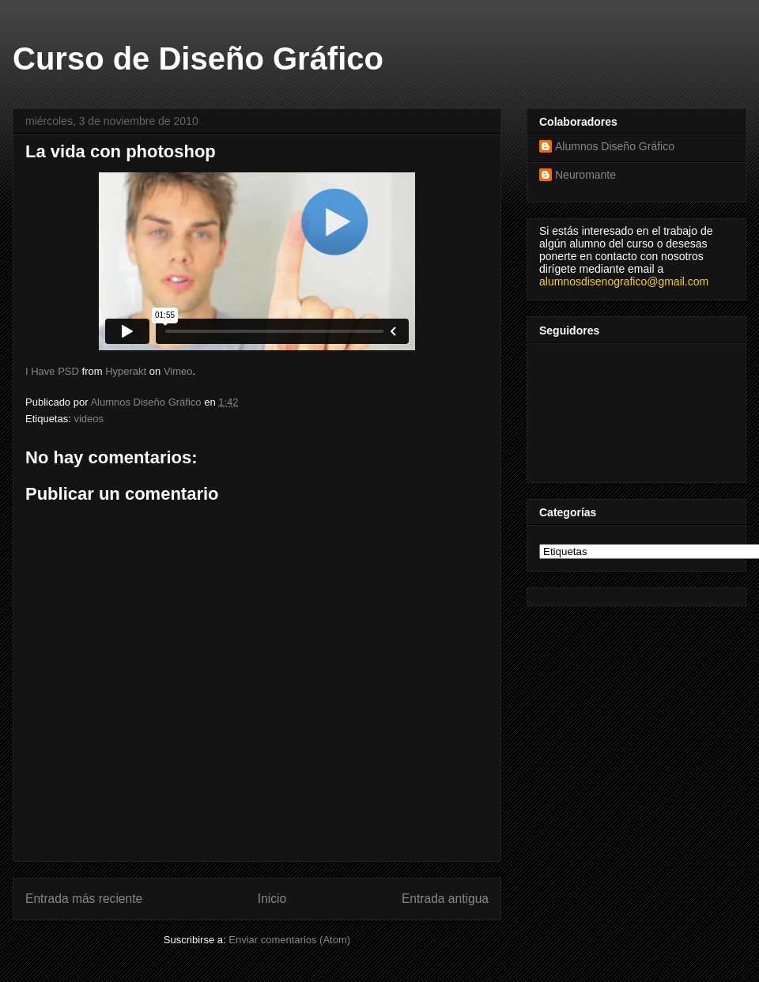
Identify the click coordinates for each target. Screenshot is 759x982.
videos (89, 419)
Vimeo (178, 371)
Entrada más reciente (83, 898)
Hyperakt (125, 371)
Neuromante (585, 174)
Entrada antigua (445, 898)
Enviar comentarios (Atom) (289, 940)
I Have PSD (52, 371)
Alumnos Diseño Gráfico (614, 146)
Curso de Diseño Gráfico (198, 58)
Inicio (272, 898)
